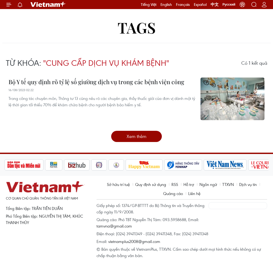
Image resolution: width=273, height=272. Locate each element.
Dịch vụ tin (248, 184)
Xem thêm (136, 136)
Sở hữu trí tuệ (118, 184)
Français (183, 4)
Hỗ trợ (188, 184)
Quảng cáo (173, 193)
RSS (174, 184)
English (166, 4)
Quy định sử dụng (150, 184)
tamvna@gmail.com (114, 226)
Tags (137, 27)
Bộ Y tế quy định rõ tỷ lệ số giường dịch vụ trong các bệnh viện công (96, 82)
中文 (215, 4)
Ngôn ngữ (208, 184)
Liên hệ (194, 193)
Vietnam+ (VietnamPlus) (48, 5)
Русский (229, 4)
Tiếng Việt (148, 4)
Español (200, 4)
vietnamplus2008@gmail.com (134, 241)
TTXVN (228, 184)
